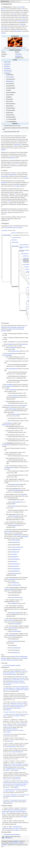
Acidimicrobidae (23, 405)
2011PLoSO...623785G (18, 681)
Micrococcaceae (15, 573)
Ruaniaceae (14, 561)
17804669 (15, 770)
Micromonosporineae (9, 620)
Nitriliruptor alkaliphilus (24, 247)
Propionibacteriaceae (16, 585)
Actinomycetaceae (15, 563)
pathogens (3, 33)
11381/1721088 (22, 768)
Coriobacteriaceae (15, 395)
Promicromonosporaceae (17, 547)
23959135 (8, 709)
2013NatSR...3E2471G (19, 706)
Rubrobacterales (12, 347)
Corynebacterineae (11, 635)
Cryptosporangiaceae (16, 502)
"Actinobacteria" (13, 794)
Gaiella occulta (14, 232)
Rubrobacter (4, 230)
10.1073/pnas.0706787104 (10, 730)
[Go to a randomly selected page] (13, 1)
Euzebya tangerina (24, 244)
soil (22, 12)
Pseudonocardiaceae (16, 631)
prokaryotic (12, 157)
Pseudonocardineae (12, 627)
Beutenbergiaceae (15, 559)
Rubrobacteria (7, 68)
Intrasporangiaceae (15, 539)
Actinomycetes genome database (11, 834)
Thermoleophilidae (6, 235)
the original (16, 715)
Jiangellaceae (14, 603)
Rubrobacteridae (24, 344)
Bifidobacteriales (10, 81)
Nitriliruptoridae (15, 246)
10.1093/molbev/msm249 (10, 674)
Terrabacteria (18, 54)
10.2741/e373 (9, 741)
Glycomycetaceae (15, 612)
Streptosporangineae (9, 589)
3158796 (23, 682)
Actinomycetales (22, 20)
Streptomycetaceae (15, 484)
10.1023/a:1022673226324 (16, 751)
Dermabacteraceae (15, 568)
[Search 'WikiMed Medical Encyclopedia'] (24, 1)
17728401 (8, 732)
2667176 (7, 787)
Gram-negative (16, 186)
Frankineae (26, 266)
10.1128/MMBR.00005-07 (10, 768)
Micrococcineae (8, 531)
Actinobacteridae (12, 174)
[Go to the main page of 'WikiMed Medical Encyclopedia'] (6, 1)
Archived (25, 689)
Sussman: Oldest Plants (9, 712)
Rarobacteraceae (15, 551)
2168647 (7, 770)
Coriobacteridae (9, 386)
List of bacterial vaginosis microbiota (12, 665)
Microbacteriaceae (15, 542)
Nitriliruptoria (7, 66)
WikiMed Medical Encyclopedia (6, 1)
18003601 (21, 674)
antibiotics (3, 149)
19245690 (15, 787)
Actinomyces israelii (22, 48)
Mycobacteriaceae (15, 652)
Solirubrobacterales (17, 237)
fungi (15, 14)
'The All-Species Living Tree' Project (12, 227)
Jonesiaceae (14, 554)
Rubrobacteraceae (15, 351)
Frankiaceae (14, 506)
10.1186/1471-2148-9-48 (19, 785)
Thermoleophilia (7, 70)
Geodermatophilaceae (16, 490)
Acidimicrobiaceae (15, 414)
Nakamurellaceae (15, 516)
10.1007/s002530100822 (10, 746)
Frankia (21, 24)
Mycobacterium (18, 31)
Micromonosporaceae (16, 623)
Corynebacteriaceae (16, 647)
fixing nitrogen (4, 27)
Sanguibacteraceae (15, 549)
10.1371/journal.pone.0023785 (11, 682)
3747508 (18, 708)
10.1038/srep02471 (9, 708)
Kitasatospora (26, 261)
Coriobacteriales (12, 389)
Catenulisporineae (24, 253)
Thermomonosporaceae (16, 597)
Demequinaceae (15, 566)
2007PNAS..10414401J (12, 728)
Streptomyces (17, 144)
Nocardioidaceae (15, 582)
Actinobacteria (18, 56)
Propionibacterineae (12, 579)
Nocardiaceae (14, 641)
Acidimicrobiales (14, 242)
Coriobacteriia (7, 64)
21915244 (8, 684)
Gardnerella (4, 182)
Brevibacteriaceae (15, 571)
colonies (23, 17)
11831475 (21, 746)
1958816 (21, 730)
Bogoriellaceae (14, 556)
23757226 (17, 778)
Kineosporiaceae (15, 525)
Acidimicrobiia (7, 61)
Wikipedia (16, 841)
